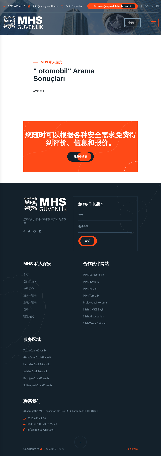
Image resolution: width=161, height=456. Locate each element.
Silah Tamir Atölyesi (94, 323)
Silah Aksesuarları (93, 316)
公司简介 (28, 288)
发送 (87, 240)
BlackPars (132, 449)
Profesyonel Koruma (95, 302)
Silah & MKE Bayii (93, 309)
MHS (42, 449)
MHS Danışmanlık (93, 274)
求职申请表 (30, 302)
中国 (132, 22)
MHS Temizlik (91, 295)
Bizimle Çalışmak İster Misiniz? (112, 6)
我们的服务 (30, 281)
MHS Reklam (90, 288)
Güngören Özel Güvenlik (37, 357)
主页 (26, 274)
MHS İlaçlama (91, 281)
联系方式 (28, 316)
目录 (26, 309)
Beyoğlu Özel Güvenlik (36, 378)
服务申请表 (80, 156)
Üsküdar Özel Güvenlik (36, 364)
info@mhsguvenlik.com (43, 6)
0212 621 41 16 (13, 6)
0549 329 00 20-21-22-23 (40, 424)
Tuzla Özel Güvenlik (34, 350)
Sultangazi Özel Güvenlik (37, 385)
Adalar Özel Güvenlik (35, 371)
